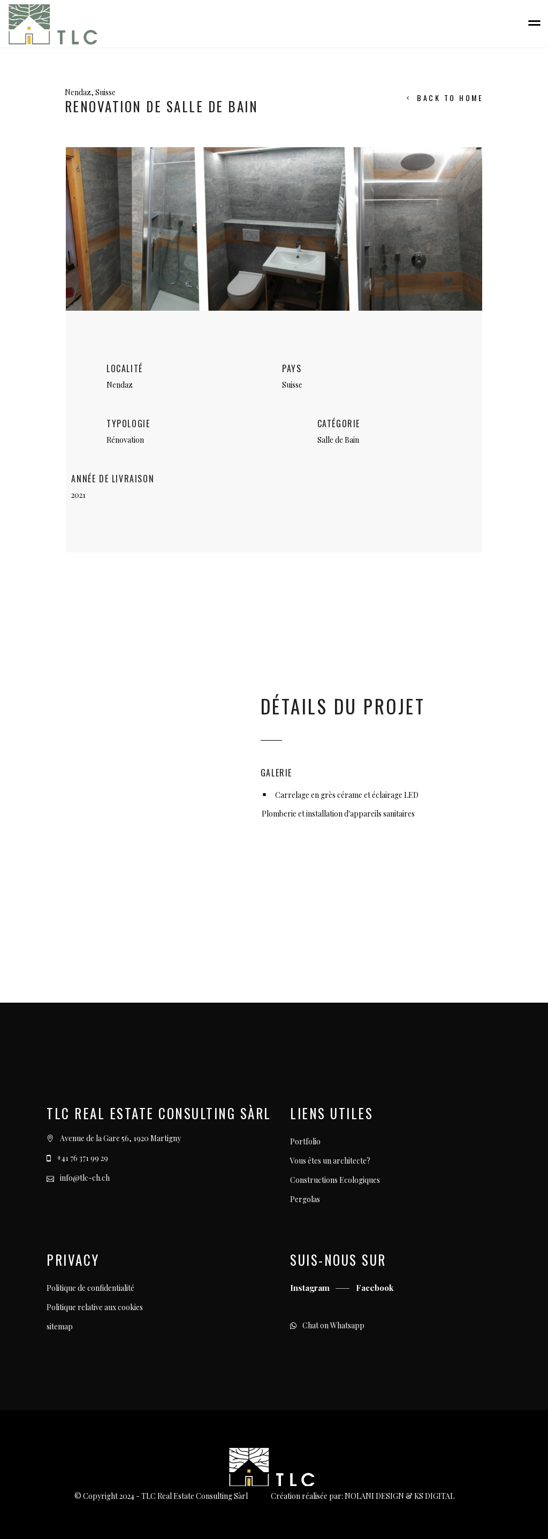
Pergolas (305, 1199)
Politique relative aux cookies (95, 1307)
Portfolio (305, 1141)
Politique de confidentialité (90, 1288)
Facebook (374, 1287)
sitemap (60, 1326)
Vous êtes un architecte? (330, 1161)
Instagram (311, 1287)
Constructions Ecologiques (335, 1180)
